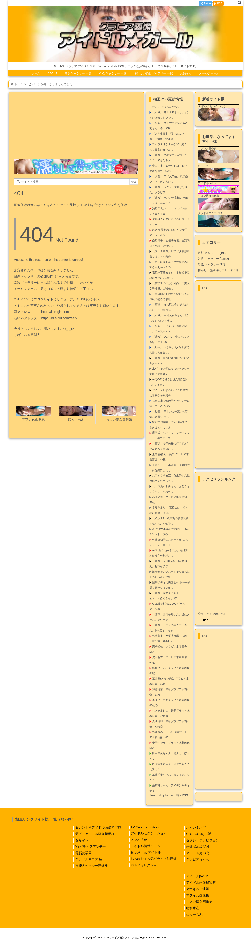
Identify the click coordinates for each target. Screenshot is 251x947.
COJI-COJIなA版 (198, 834)
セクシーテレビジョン (202, 840)
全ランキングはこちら (212, 613)
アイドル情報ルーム (145, 846)
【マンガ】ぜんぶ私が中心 (164, 107)
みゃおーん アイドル (146, 852)
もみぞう (81, 840)
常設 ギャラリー (208, 258)
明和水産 (192, 908)
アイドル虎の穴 (197, 853)
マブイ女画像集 (197, 895)
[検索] (239, 3)
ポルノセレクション (145, 865)
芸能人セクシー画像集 (91, 865)
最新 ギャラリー (212, 253)
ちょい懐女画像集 (199, 901)
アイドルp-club (197, 876)
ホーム (18, 84)
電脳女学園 (83, 853)
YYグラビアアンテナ (90, 846)
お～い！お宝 (196, 827)
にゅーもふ (194, 914)
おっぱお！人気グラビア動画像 (154, 858)
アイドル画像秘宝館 (201, 882)
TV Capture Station (145, 827)
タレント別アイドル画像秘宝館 (98, 827)
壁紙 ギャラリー (211, 264)
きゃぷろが (139, 839)
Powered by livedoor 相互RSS (168, 795)
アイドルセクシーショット (150, 833)
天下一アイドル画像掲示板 (95, 834)
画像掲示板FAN (197, 846)
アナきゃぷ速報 (197, 889)
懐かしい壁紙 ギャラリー (218, 270)
